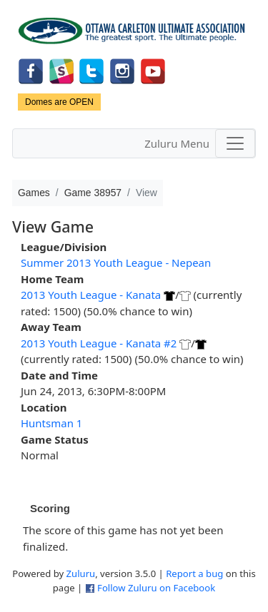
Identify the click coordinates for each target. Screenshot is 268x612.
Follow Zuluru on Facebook (156, 587)
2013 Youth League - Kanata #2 (99, 343)
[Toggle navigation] (235, 143)
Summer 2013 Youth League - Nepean (116, 262)
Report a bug (194, 573)
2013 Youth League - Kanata (91, 294)
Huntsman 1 (51, 423)
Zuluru (81, 573)
